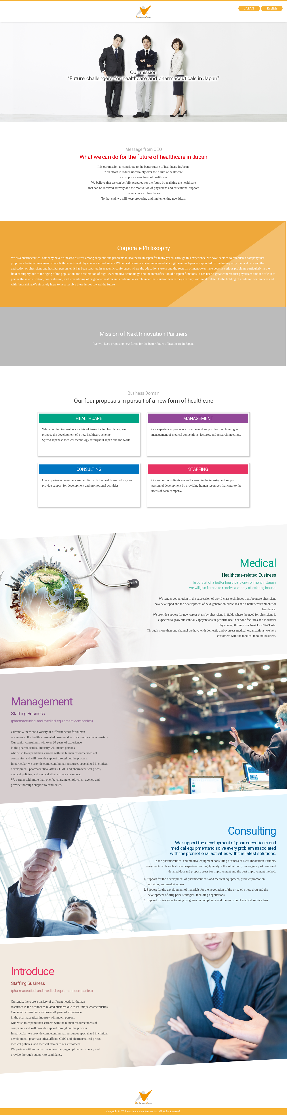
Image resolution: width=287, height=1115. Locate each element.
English (272, 8)
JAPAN (249, 8)
